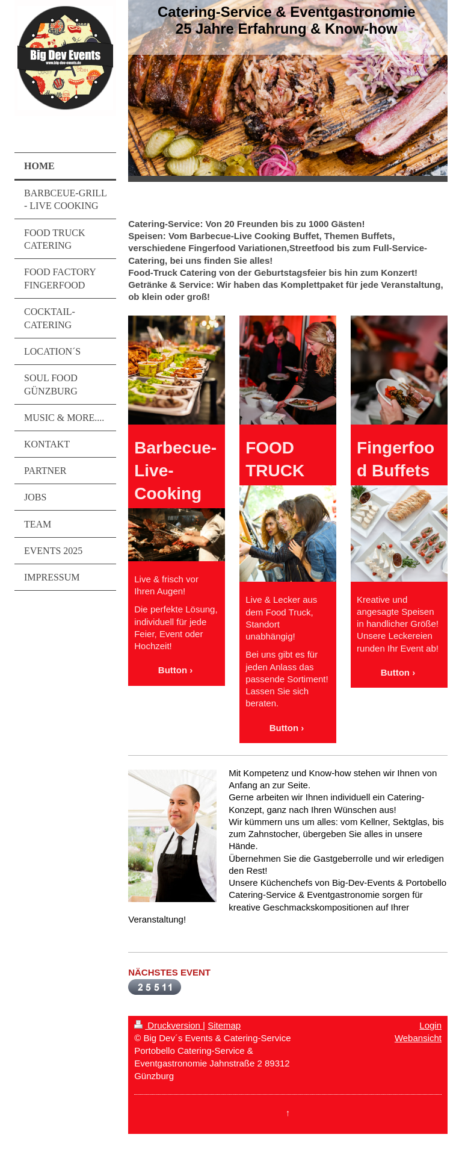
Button (172, 670)
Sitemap (224, 1025)
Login (430, 1025)
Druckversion (168, 1025)
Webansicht (418, 1038)
